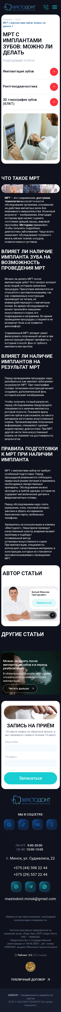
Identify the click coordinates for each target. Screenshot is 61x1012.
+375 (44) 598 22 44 (30, 868)
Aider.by (13, 995)
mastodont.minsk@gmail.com (30, 899)
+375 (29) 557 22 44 (30, 874)
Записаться (43, 602)
